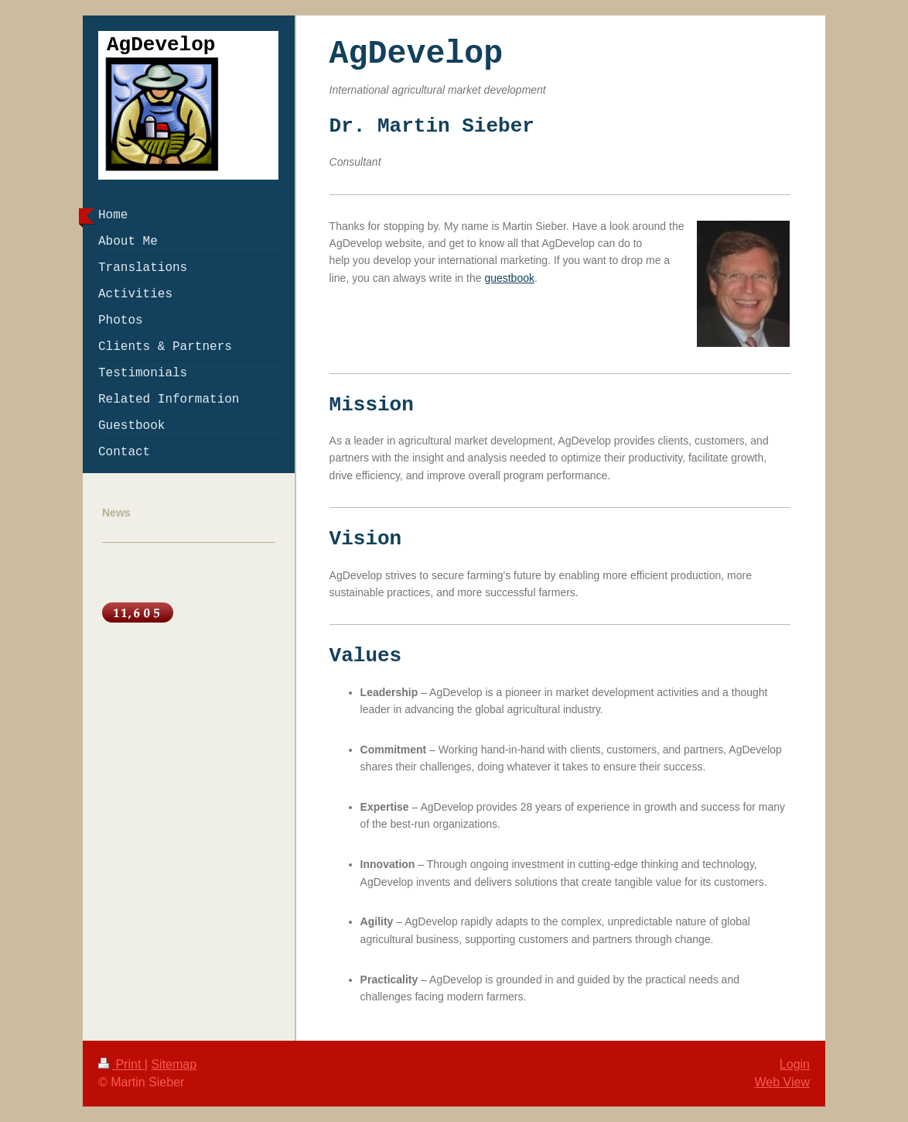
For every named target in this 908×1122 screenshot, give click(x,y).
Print (121, 1064)
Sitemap (173, 1064)
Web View (782, 1082)
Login (795, 1064)
